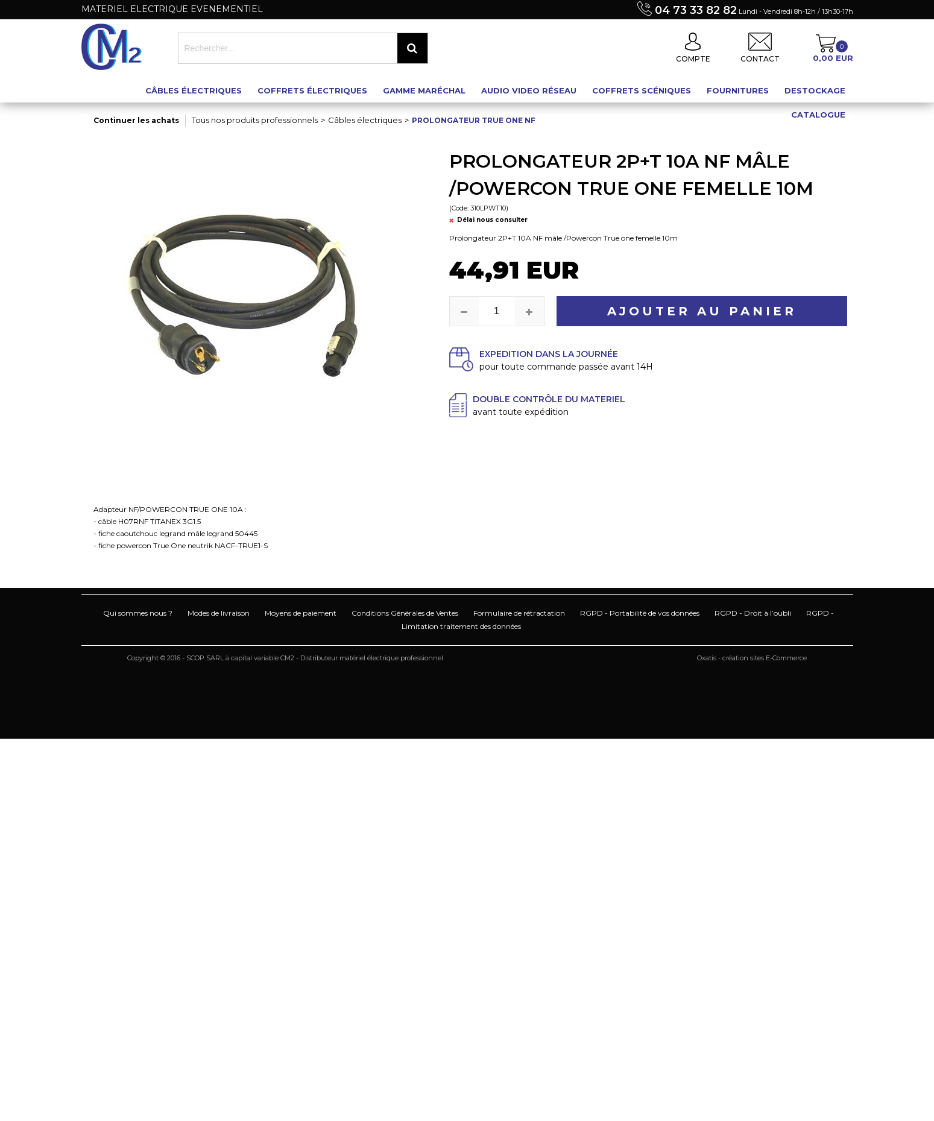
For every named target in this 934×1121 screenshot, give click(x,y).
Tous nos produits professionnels (255, 120)
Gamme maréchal (424, 90)
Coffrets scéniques (641, 90)
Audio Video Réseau (528, 90)
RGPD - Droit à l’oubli (753, 612)
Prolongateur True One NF (473, 120)
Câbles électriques (193, 90)
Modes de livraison (219, 612)
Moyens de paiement (300, 612)
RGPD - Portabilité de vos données (639, 612)
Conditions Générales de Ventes (405, 612)
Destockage (814, 90)
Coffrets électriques (312, 90)
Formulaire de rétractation (519, 612)
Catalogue (818, 114)
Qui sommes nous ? (137, 612)
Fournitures (738, 90)
